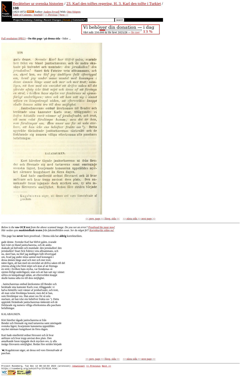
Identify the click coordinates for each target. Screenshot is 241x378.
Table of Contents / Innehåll (28, 14)
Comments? (79, 20)
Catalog (38, 20)
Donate (67, 20)
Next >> (63, 14)
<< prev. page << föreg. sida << (102, 218)
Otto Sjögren (74, 11)
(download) (78, 366)
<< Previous (51, 14)
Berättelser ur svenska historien (38, 3)
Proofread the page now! (101, 227)
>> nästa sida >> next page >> (139, 218)
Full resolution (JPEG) (13, 38)
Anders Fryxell (51, 11)
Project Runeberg (22, 20)
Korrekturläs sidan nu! (102, 230)
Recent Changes (52, 20)
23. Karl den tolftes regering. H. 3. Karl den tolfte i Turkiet (113, 3)
